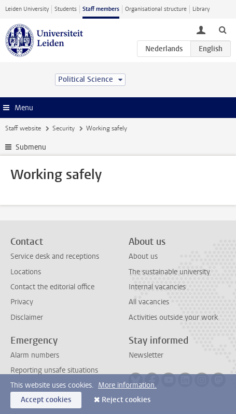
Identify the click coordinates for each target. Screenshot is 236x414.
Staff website (23, 128)
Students (65, 9)
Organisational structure (156, 9)
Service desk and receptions (54, 256)
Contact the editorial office (52, 287)
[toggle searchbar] (222, 29)
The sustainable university (169, 272)
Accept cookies (46, 400)
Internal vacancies (157, 287)
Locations (25, 272)
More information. (127, 385)
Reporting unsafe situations (54, 370)
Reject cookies (126, 400)
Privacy (21, 302)
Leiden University (27, 9)
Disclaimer (26, 317)
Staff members (100, 9)
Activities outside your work (173, 317)
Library (201, 9)
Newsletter (146, 355)
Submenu (31, 147)
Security (63, 128)
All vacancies (149, 302)
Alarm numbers (34, 355)
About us (143, 256)
